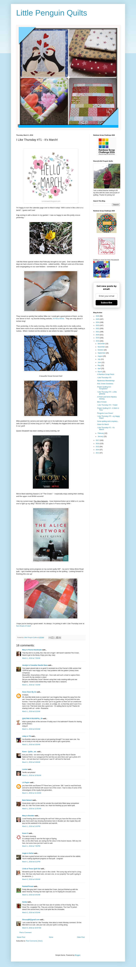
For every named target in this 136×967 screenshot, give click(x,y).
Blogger (77, 955)
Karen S (25, 833)
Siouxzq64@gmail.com (30, 920)
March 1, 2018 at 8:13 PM (31, 862)
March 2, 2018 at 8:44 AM (31, 895)
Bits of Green (102, 402)
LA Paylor (26, 782)
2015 (98, 447)
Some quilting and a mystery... (108, 421)
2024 (98, 322)
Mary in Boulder (28, 816)
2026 (98, 316)
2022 (98, 328)
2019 (98, 338)
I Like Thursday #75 (104, 378)
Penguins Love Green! (105, 413)
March (100, 372)
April (99, 368)
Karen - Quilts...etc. (29, 752)
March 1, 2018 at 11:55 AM (31, 809)
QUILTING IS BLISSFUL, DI (32, 718)
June (99, 362)
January (101, 436)
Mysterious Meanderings (106, 381)
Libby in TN (26, 736)
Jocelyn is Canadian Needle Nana (35, 665)
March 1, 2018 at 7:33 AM (31, 685)
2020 (98, 335)
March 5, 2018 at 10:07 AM (31, 928)
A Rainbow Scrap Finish (105, 374)
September (102, 353)
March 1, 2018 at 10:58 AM (31, 775)
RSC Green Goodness (105, 384)
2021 (98, 332)
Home (51, 937)
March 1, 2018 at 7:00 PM (31, 846)
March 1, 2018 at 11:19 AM (31, 793)
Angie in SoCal (27, 853)
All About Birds (58, 319)
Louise (24, 769)
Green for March (103, 424)
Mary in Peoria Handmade (32, 650)
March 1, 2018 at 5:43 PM (31, 826)
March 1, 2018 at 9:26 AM (31, 744)
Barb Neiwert (27, 800)
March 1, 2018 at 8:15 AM (31, 711)
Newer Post (21, 937)
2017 (98, 440)
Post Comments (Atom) (34, 941)
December (101, 344)
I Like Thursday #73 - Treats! (107, 405)
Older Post (81, 937)
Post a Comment (25, 932)
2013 (98, 453)
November (101, 347)
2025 (98, 319)
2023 (98, 325)
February (101, 433)
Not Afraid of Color (23, 626)
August (100, 356)
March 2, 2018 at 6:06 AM (31, 879)
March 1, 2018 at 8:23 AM (31, 729)
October (101, 350)
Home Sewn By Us (29, 692)
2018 (98, 341)
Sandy (24, 902)
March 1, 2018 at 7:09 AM (31, 658)
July (99, 359)
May (99, 365)
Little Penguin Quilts (51, 12)
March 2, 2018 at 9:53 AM (31, 912)
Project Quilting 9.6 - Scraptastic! (104, 388)
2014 (98, 450)
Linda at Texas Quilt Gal (31, 869)
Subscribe (106, 302)
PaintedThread (27, 886)
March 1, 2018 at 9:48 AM (31, 762)
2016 (98, 443)
